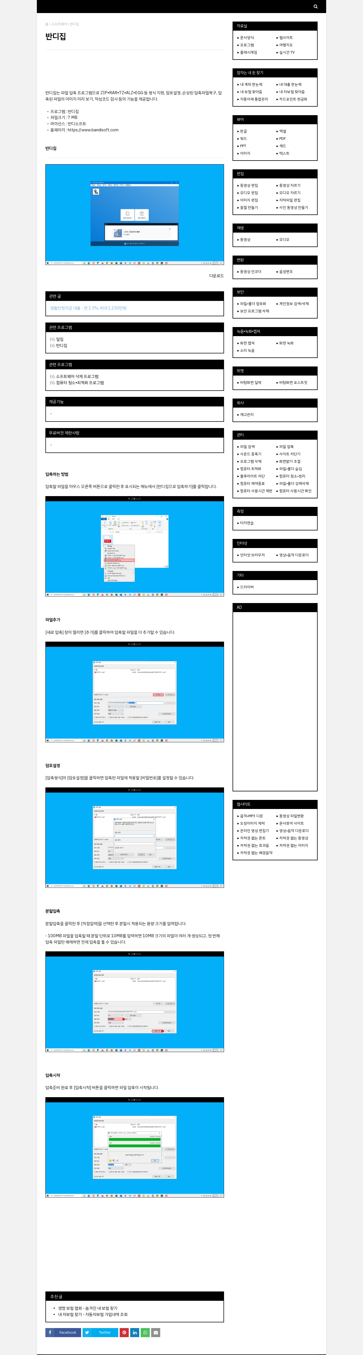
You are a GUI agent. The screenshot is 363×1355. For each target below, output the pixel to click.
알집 (60, 339)
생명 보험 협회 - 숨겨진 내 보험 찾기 (87, 1308)
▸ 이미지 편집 (247, 200)
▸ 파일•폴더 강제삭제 (293, 483)
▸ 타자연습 (245, 523)
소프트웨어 (59, 24)
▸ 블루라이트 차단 (251, 476)
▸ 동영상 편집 (247, 185)
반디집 (61, 345)
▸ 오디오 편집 (247, 192)
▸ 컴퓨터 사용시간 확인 (294, 491)
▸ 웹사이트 (285, 37)
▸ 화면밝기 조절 (289, 461)
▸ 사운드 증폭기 (249, 454)
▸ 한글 (242, 131)
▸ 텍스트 (283, 153)
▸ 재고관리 (245, 414)
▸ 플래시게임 (247, 52)
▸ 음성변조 (285, 271)
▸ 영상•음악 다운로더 (293, 555)
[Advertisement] (134, 70)
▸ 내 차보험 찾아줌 (291, 91)
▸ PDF (281, 138)
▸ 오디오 (283, 239)
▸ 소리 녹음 (246, 350)
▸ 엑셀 (281, 131)
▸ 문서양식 (245, 37)
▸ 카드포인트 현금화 (292, 99)
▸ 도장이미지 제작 (251, 823)
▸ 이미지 (243, 153)
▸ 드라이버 (245, 587)
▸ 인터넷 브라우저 (251, 555)
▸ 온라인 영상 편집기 (253, 830)
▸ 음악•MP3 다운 (250, 816)
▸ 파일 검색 (246, 446)
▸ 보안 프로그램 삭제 (253, 311)
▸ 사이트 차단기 (289, 454)
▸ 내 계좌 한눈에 (249, 84)
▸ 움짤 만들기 (247, 207)
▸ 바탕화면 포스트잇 (292, 382)
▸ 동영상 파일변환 (290, 816)
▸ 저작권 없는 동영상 (292, 838)
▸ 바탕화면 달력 (249, 382)
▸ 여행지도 (285, 45)
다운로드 (216, 276)
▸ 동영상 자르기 (289, 185)
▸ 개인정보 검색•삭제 (293, 303)
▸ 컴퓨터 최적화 (249, 468)
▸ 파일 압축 (285, 446)
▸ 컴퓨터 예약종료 (251, 483)
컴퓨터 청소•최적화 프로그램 (80, 383)
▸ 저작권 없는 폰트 (251, 838)
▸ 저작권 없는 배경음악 (255, 852)
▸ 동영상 (243, 239)
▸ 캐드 (281, 146)
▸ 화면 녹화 (285, 343)
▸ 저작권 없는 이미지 (292, 845)
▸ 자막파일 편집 (289, 200)
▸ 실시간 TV (286, 52)
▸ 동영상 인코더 (249, 271)
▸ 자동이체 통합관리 (252, 99)
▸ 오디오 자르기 (289, 192)
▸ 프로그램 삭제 (249, 461)
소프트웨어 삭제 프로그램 (77, 376)
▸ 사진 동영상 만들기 (292, 207)
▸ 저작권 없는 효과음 (253, 845)
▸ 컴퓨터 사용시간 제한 (255, 491)
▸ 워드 (242, 138)
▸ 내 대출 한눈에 (289, 84)
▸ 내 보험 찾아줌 (249, 91)
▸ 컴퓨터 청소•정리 (291, 476)
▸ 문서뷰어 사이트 (290, 823)
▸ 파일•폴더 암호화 (251, 303)
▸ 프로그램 (245, 45)
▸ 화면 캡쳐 (246, 343)
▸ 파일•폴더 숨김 (289, 468)
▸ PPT (241, 146)
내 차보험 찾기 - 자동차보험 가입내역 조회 (93, 1314)
